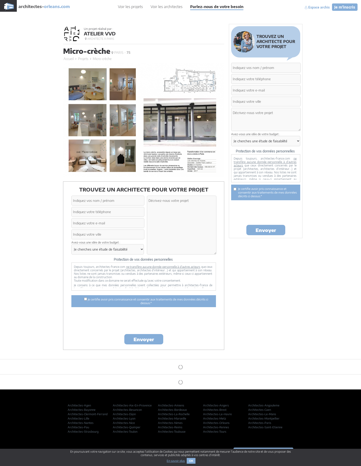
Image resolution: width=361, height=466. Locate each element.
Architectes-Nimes (170, 423)
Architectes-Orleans (216, 423)
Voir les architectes (167, 6)
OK (191, 461)
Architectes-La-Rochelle (174, 414)
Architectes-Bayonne (82, 410)
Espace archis (317, 7)
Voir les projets (130, 6)
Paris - (120, 52)
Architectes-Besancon (127, 410)
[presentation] (144, 321)
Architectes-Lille (78, 418)
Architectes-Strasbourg (83, 431)
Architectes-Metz (214, 418)
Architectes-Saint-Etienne (265, 427)
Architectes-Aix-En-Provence (132, 405)
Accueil (69, 59)
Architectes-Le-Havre (217, 414)
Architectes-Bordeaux (172, 410)
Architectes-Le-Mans (262, 414)
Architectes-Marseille (172, 418)
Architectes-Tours (214, 431)
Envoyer (144, 339)
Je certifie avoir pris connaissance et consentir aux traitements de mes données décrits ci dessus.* (146, 301)
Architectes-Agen (79, 405)
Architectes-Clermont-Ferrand (88, 414)
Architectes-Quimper (126, 427)
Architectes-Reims (170, 427)
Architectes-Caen (259, 410)
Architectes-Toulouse (172, 431)
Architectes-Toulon (125, 431)
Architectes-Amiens (171, 405)
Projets (83, 59)
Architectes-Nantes (80, 423)
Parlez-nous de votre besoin (216, 6)
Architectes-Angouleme (263, 405)
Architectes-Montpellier (263, 418)
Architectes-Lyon (124, 418)
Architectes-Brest (215, 410)
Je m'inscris (344, 7)
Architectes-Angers (216, 405)
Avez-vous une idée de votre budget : (95, 242)
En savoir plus (176, 461)
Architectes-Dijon (124, 414)
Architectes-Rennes (216, 427)
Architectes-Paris (259, 423)
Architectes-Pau (78, 427)
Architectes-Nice (124, 423)
